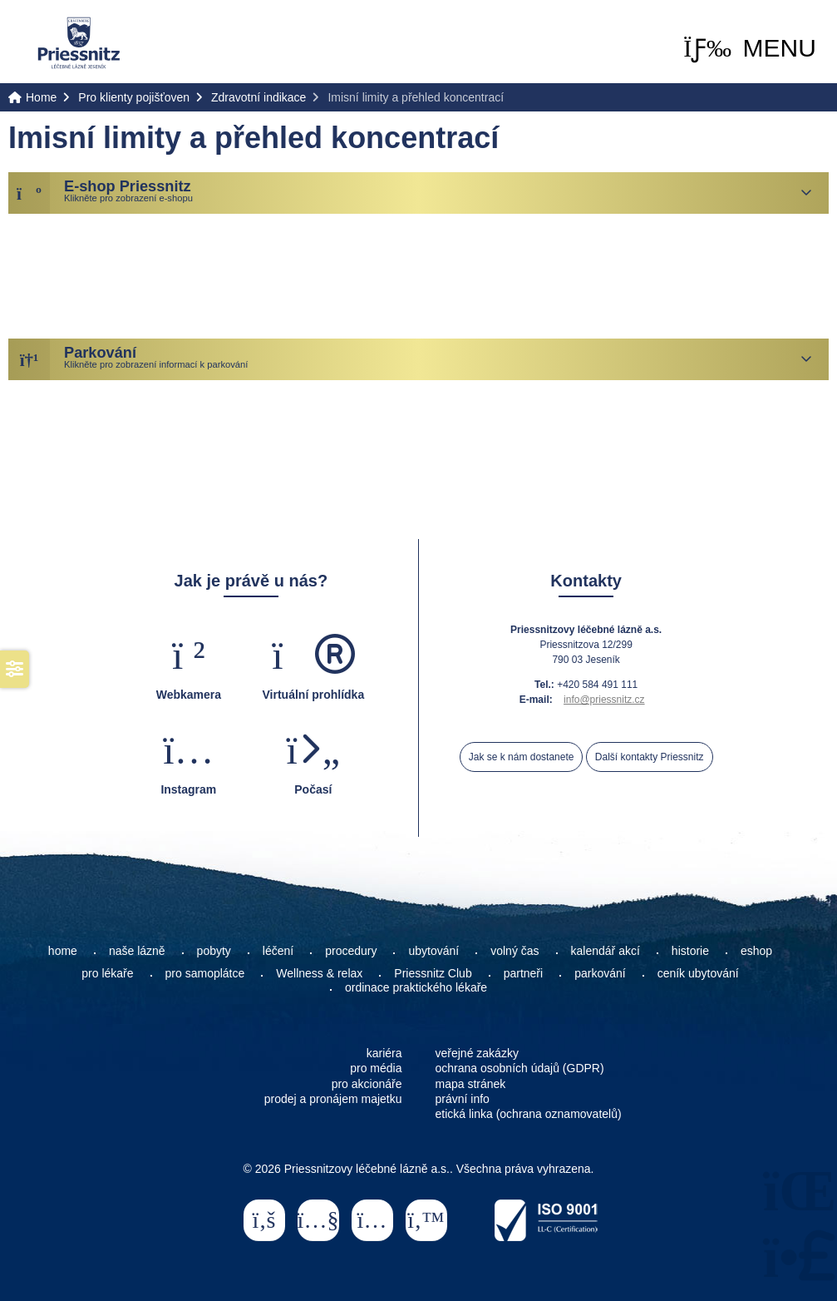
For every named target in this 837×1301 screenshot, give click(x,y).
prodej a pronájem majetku (333, 1099)
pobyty (214, 950)
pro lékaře (107, 973)
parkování (599, 973)
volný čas (514, 950)
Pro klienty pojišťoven (134, 97)
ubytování (433, 950)
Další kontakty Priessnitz (649, 757)
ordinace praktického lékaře (417, 987)
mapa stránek (471, 1084)
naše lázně (137, 950)
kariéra (384, 1053)
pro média (375, 1068)
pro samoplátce (205, 973)
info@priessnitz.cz (604, 699)
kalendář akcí (605, 950)
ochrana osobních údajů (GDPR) (520, 1068)
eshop (756, 950)
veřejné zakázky (477, 1053)
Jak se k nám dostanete (521, 757)
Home (79, 43)
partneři (523, 973)
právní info (463, 1099)
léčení (278, 950)
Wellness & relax (319, 973)
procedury (351, 950)
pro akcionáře (367, 1084)
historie (690, 950)
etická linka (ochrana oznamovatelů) (529, 1113)
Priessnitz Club (432, 973)
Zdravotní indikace (258, 97)
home (62, 950)
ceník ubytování (698, 973)
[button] (749, 48)
